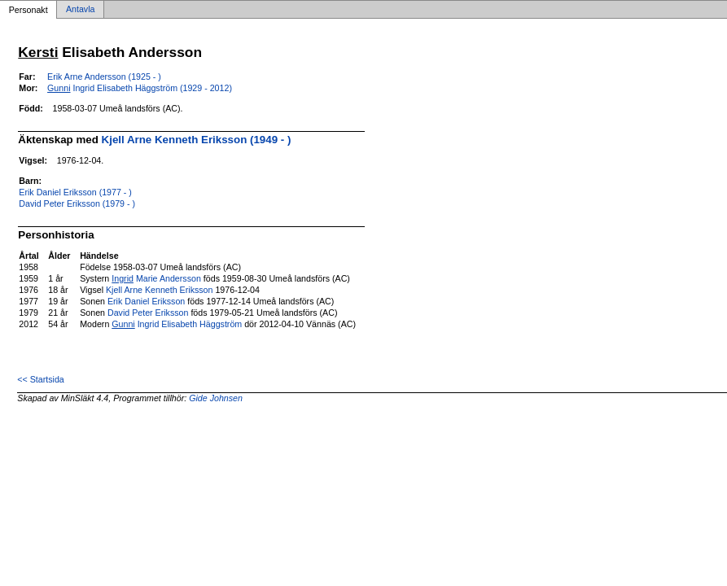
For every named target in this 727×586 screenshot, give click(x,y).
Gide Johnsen (216, 398)
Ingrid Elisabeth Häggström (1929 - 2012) (139, 88)
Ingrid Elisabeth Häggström (177, 324)
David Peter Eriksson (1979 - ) (77, 203)
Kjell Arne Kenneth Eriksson (159, 290)
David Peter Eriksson (148, 312)
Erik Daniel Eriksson (146, 301)
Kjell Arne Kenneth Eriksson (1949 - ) (196, 139)
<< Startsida (40, 379)
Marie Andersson (156, 278)
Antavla (80, 10)
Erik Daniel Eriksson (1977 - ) (75, 192)
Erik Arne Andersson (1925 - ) (104, 76)
